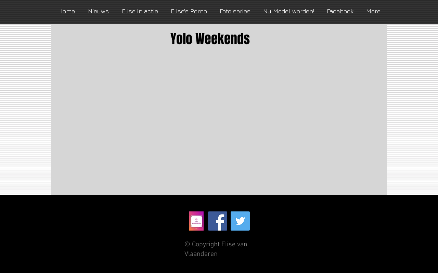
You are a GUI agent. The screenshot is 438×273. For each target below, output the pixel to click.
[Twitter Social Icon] (240, 221)
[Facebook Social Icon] (217, 221)
